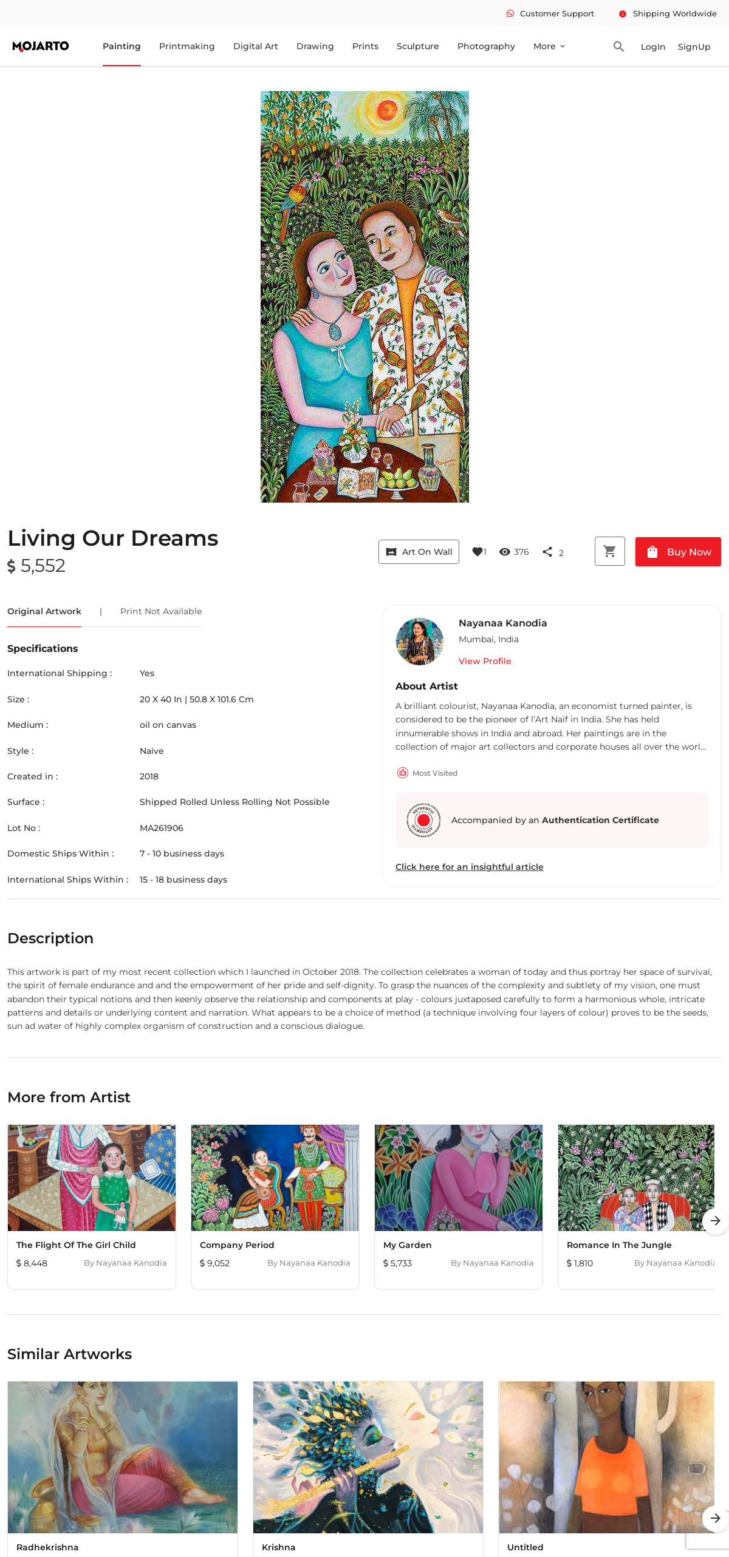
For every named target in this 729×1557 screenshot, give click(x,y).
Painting (122, 46)
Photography (486, 46)
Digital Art (255, 46)
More (550, 46)
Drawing (315, 46)
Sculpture (418, 46)
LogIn (653, 46)
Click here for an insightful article (469, 866)
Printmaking (187, 46)
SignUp (694, 46)
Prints (365, 46)
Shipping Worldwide (667, 13)
